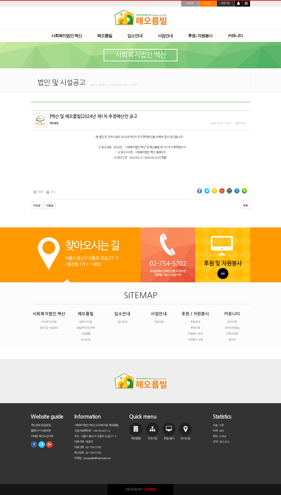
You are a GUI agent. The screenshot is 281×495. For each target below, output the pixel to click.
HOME (190, 3)
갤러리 (232, 339)
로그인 (207, 3)
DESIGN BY (140, 489)
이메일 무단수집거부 (42, 436)
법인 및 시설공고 (49, 327)
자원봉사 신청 (195, 339)
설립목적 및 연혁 (85, 327)
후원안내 (195, 322)
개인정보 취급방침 (41, 425)
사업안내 (159, 314)
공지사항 (232, 322)
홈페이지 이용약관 (41, 430)
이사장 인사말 (49, 322)
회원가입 (225, 3)
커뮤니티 (232, 314)
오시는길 (85, 339)
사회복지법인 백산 (49, 314)
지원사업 (159, 322)
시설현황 (85, 333)
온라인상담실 (232, 327)
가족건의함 (232, 333)
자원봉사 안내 (195, 333)
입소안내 (122, 314)
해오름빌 (86, 314)
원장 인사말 (85, 322)
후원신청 (195, 327)
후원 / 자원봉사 (195, 314)
